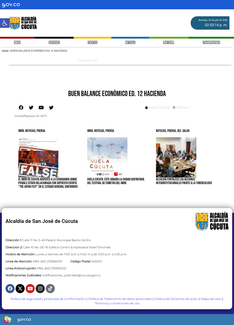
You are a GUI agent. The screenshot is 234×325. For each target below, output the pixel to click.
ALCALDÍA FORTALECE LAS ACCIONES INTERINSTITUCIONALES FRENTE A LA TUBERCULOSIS (184, 181)
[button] (5, 23)
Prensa (41, 131)
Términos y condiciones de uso (117, 303)
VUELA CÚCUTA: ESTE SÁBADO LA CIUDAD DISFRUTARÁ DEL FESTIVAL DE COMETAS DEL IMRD (115, 181)
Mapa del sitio (211, 299)
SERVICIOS (54, 43)
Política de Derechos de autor (176, 299)
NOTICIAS (130, 43)
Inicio (5, 50)
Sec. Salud (183, 131)
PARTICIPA (168, 43)
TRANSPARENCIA (211, 43)
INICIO (17, 43)
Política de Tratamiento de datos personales (120, 299)
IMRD (21, 131)
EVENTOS (92, 43)
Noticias (30, 131)
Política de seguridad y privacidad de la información (48, 299)
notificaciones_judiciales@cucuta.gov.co (71, 275)
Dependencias (87, 60)
